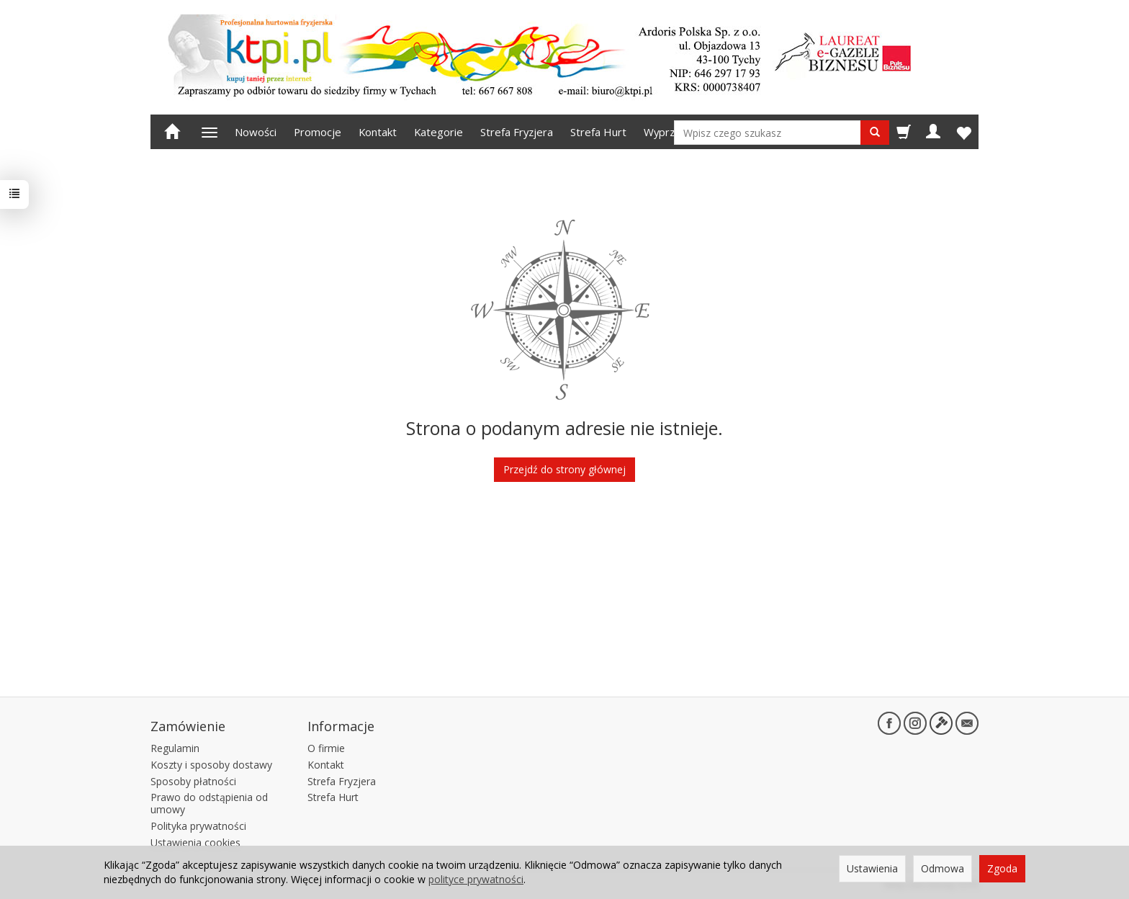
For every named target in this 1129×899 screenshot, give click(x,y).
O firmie (326, 748)
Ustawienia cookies (195, 842)
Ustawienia (872, 868)
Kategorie (438, 132)
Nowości (255, 132)
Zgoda (1002, 868)
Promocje (317, 132)
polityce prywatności (475, 879)
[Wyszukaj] (874, 132)
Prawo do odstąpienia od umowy (209, 803)
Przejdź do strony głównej (564, 469)
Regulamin (174, 748)
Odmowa (942, 868)
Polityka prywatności (198, 826)
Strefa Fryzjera (516, 132)
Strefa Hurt (598, 132)
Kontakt (378, 132)
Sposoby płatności (193, 781)
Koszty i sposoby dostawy (211, 764)
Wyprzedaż (671, 132)
